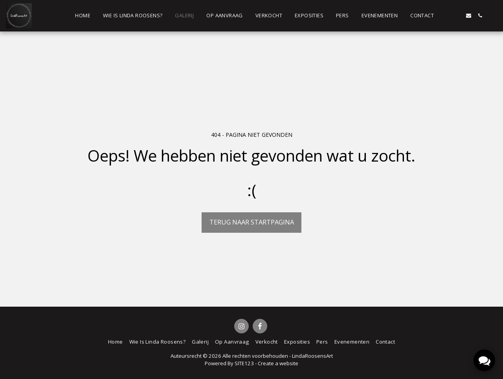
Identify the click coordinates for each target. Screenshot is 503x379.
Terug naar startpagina (251, 221)
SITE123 (244, 363)
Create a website (278, 363)
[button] (446, 15)
